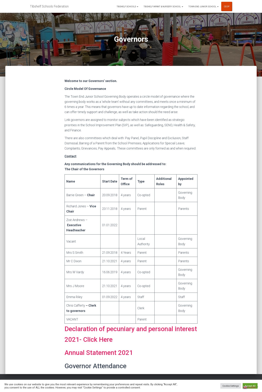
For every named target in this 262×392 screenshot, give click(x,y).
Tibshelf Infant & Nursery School (163, 6)
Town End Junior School (203, 6)
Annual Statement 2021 (99, 352)
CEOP (226, 6)
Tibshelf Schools (127, 6)
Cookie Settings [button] (230, 386)
